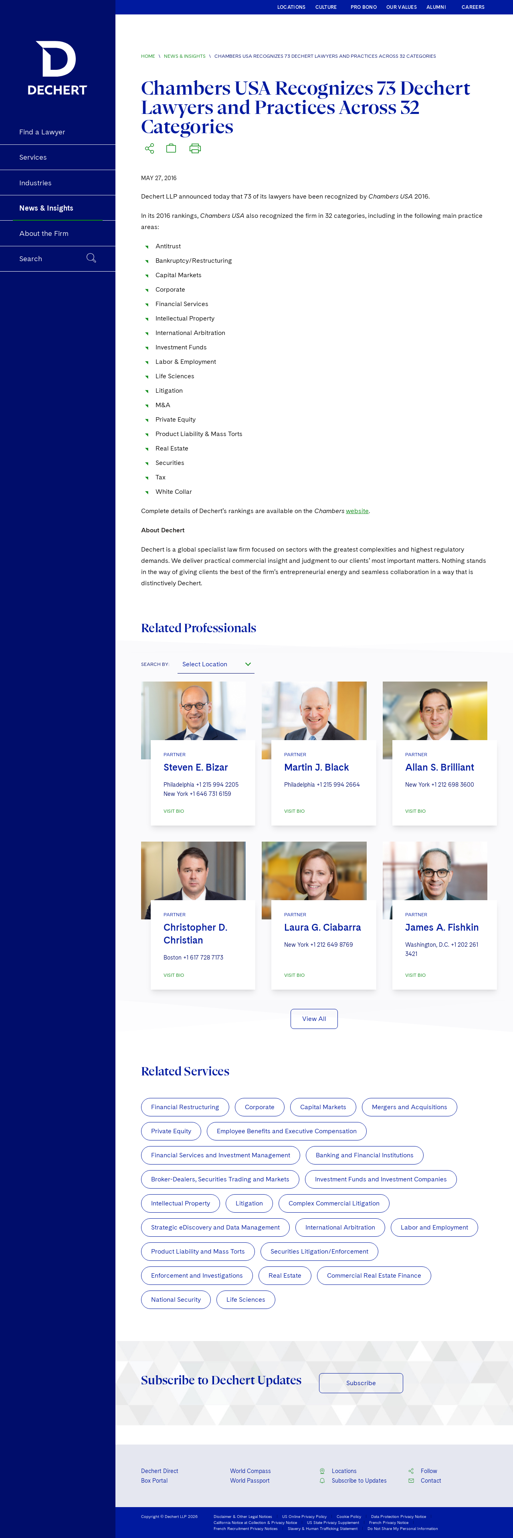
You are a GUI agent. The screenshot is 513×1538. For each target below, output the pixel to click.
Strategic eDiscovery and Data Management (215, 1227)
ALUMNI (436, 7)
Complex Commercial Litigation (334, 1203)
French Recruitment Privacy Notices (246, 1528)
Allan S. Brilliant (439, 767)
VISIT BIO (174, 811)
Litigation (249, 1203)
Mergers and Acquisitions (409, 1107)
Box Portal (154, 1480)
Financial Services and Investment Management (220, 1155)
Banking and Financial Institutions (365, 1155)
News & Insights (185, 56)
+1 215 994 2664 (338, 784)
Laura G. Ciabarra (322, 927)
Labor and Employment (434, 1227)
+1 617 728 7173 (203, 957)
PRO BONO (364, 7)
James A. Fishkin (442, 927)
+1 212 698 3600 (452, 784)
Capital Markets (323, 1107)
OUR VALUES (401, 7)
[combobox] (216, 664)
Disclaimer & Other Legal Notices (243, 1516)
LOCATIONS (291, 7)
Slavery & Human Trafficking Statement (322, 1528)
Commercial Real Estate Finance (374, 1275)
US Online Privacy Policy (304, 1516)
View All (314, 1019)
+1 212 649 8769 (331, 944)
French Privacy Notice (388, 1522)
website (357, 511)
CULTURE (326, 7)
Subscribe (361, 1383)
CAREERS (473, 7)
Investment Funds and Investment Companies (381, 1179)
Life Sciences (245, 1299)
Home (148, 56)
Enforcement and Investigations (197, 1275)
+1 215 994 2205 (217, 784)
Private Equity (171, 1131)
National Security (176, 1299)
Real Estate (285, 1275)
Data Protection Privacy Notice (398, 1516)
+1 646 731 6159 (210, 794)
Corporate (260, 1107)
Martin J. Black (316, 767)
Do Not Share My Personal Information (403, 1528)
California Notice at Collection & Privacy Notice (255, 1522)
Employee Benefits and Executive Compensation (287, 1131)
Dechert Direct (159, 1471)
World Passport (250, 1480)
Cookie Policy (349, 1516)
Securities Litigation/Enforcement (319, 1251)
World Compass (250, 1471)
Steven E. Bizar (196, 767)
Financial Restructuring (185, 1107)
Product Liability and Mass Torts (198, 1251)
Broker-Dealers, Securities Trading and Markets (220, 1179)
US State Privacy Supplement (333, 1522)
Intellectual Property (180, 1203)
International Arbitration (340, 1227)
